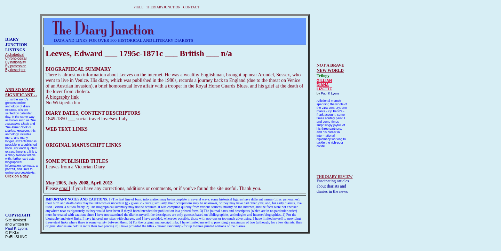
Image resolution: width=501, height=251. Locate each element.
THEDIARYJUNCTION (163, 7)
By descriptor (15, 70)
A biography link (62, 97)
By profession (15, 66)
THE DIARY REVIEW (334, 176)
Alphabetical (14, 54)
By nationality (15, 62)
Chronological (15, 58)
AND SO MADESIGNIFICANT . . (21, 92)
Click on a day (17, 176)
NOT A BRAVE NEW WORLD (330, 68)
